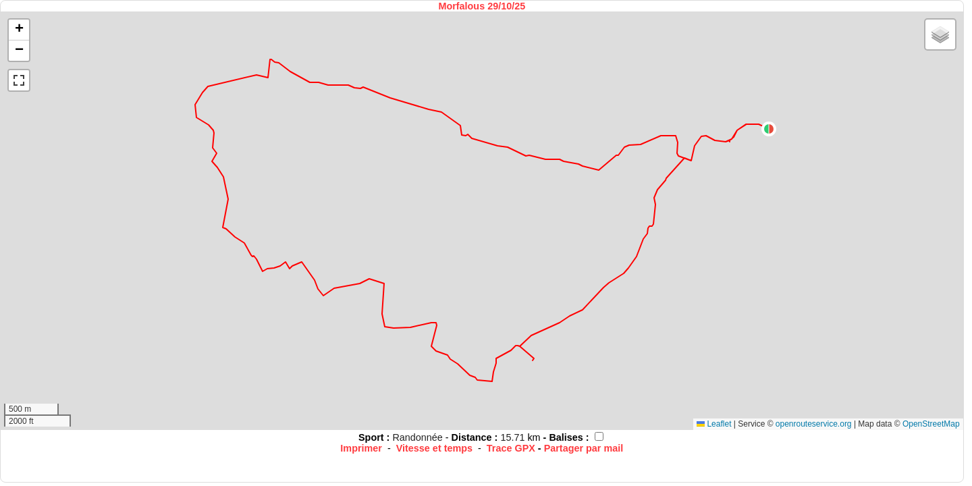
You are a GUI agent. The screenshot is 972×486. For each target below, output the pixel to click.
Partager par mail (584, 448)
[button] (769, 129)
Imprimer (361, 448)
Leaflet (714, 424)
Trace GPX (511, 448)
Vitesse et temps (434, 448)
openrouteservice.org (814, 424)
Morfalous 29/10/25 (481, 6)
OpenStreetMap (931, 424)
